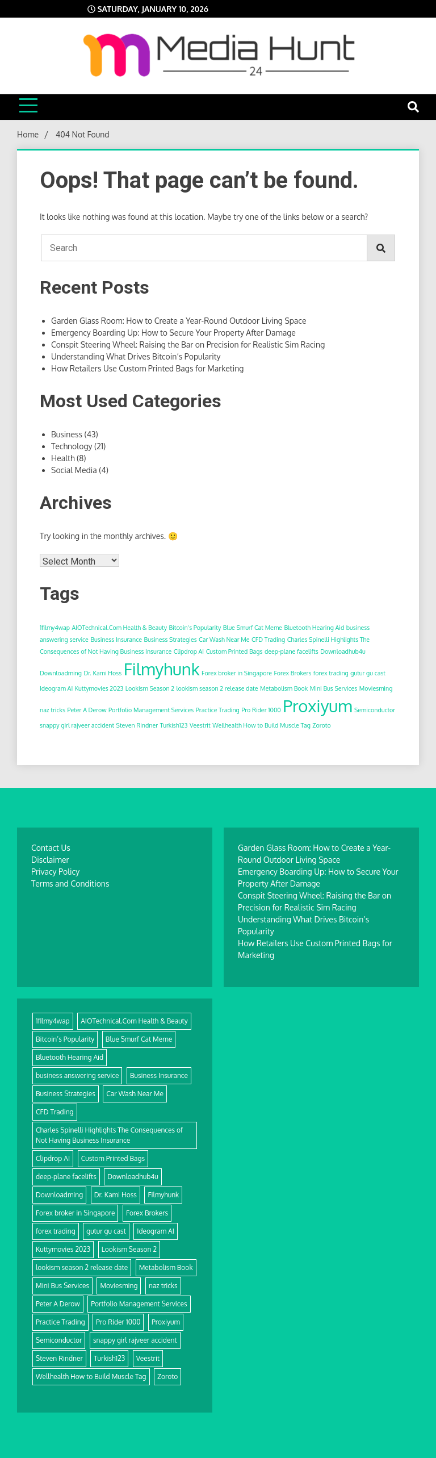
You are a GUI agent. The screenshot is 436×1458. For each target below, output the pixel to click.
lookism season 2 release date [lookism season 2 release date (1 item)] (217, 688)
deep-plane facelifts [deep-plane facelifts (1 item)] (291, 651)
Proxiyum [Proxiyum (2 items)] (317, 705)
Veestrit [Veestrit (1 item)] (200, 725)
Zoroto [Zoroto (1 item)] (321, 725)
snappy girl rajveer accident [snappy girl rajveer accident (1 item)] (77, 725)
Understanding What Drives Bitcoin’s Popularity (135, 356)
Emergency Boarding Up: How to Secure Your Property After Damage (173, 332)
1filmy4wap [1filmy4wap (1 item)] (55, 628)
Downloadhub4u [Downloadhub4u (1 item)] (343, 651)
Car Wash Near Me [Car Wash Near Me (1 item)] (224, 640)
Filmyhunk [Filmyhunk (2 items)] (162, 668)
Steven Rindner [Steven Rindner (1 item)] (137, 725)
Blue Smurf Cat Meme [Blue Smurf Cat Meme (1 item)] (252, 628)
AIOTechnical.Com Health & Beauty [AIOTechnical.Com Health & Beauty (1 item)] (119, 628)
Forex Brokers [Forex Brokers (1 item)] (292, 673)
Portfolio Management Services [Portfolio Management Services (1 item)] (151, 710)
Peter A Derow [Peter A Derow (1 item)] (86, 710)
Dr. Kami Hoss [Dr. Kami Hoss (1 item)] (102, 673)
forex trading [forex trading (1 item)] (331, 673)
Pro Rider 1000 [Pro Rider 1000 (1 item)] (261, 710)
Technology (72, 446)
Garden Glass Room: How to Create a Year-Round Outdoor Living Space (179, 320)
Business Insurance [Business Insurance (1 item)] (116, 640)
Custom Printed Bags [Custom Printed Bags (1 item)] (234, 651)
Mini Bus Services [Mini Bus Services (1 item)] (333, 688)
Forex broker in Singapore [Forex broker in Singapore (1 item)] (237, 673)
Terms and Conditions (70, 883)
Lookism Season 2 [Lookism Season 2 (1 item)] (149, 688)
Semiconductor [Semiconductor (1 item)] (374, 710)
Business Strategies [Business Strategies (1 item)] (170, 640)
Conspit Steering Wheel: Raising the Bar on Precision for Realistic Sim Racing (188, 344)
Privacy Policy (55, 871)
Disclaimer (50, 859)
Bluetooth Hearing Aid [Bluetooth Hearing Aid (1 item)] (314, 628)
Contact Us (50, 848)
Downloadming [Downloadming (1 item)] (61, 673)
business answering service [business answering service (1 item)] (77, 1075)
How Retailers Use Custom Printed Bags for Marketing (147, 368)
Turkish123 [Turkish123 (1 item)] (174, 725)
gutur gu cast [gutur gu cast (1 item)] (367, 673)
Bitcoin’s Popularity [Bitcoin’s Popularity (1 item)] (195, 628)
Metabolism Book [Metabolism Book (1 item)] (284, 688)
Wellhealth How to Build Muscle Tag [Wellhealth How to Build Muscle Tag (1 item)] (261, 725)
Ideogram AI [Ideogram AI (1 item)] (56, 688)
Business (66, 434)
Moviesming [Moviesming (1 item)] (376, 688)
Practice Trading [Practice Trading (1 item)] (218, 710)
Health (63, 458)
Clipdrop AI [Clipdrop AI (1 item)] (189, 651)
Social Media (74, 470)
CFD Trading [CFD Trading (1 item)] (268, 640)
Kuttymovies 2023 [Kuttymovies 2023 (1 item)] (99, 688)
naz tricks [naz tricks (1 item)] (52, 710)
